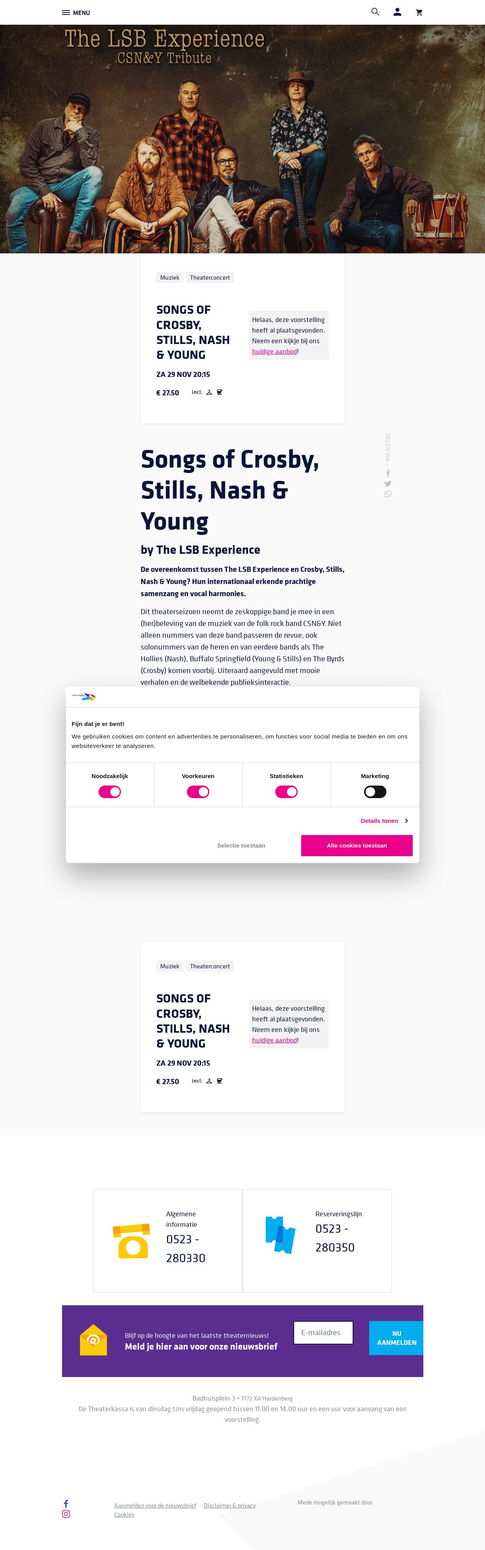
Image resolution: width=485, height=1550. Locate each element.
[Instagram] (66, 1515)
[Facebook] (66, 1505)
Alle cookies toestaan (357, 845)
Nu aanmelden (397, 1337)
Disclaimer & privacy (230, 1505)
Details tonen (379, 820)
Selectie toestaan (241, 845)
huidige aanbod (274, 351)
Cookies (124, 1514)
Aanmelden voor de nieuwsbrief (155, 1505)
